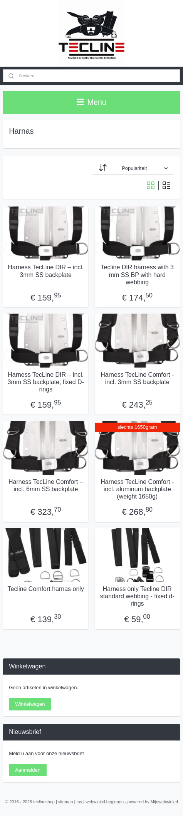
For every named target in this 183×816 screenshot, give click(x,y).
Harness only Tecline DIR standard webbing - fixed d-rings (137, 596)
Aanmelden (27, 770)
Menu (91, 102)
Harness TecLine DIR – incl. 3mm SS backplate (46, 271)
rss (79, 801)
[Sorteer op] (133, 168)
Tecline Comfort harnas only (46, 589)
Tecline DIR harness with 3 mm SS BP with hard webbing (137, 274)
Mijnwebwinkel (164, 801)
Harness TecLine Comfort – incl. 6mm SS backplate (45, 485)
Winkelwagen (30, 704)
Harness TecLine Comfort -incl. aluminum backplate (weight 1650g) (137, 489)
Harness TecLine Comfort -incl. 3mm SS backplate (137, 378)
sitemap (65, 801)
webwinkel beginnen (105, 801)
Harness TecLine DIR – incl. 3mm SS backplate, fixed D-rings (46, 381)
